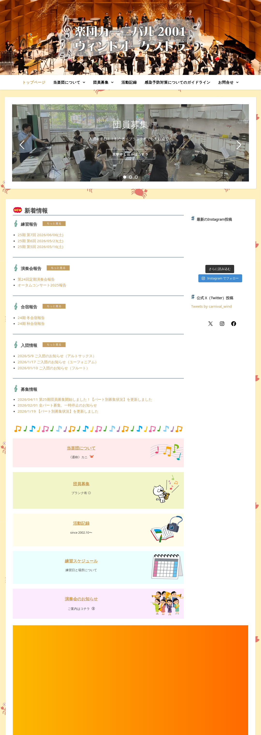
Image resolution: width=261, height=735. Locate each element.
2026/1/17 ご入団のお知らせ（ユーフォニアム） (58, 361)
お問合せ (226, 82)
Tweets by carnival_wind (211, 306)
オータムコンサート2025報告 (42, 285)
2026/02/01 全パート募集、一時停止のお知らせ (57, 405)
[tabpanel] (130, 143)
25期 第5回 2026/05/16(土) (40, 246)
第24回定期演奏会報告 (36, 279)
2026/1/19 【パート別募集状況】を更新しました (58, 411)
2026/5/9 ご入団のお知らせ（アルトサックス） (57, 355)
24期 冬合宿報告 (31, 317)
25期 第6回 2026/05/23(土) (40, 240)
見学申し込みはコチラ (130, 154)
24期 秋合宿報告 (31, 323)
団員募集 (101, 82)
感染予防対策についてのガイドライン (177, 82)
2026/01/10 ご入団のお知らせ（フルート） (54, 367)
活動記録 (129, 82)
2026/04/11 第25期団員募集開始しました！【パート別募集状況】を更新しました (85, 399)
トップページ (33, 82)
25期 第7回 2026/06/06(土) (40, 234)
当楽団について (66, 82)
